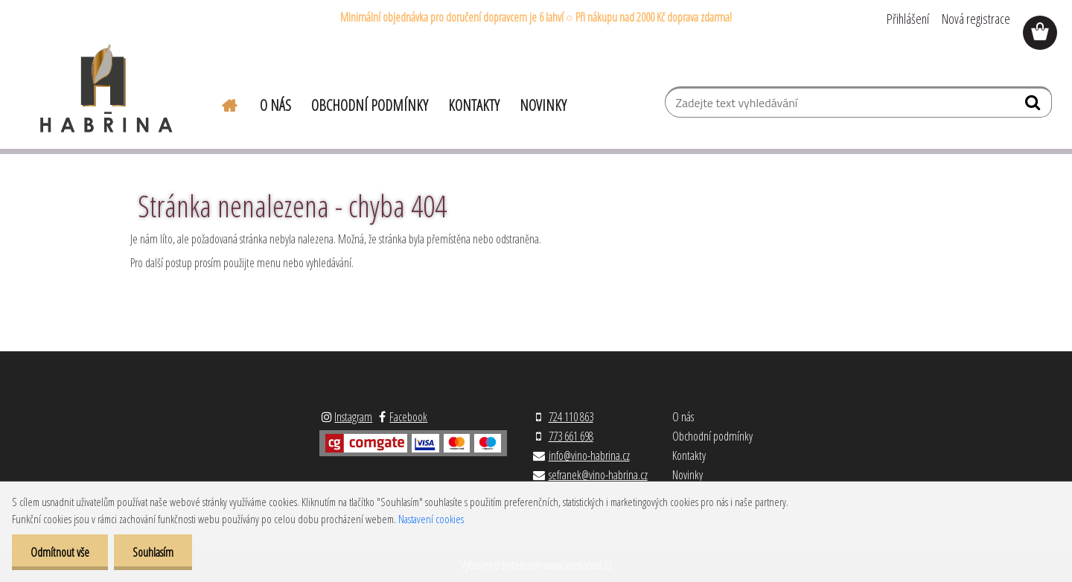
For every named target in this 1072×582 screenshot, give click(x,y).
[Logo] (106, 88)
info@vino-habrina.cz (589, 455)
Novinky (543, 105)
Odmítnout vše (60, 552)
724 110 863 (571, 417)
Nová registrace (976, 19)
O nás (275, 105)
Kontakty (474, 105)
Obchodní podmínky (369, 105)
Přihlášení (908, 19)
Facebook (408, 417)
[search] (1034, 106)
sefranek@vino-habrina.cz (598, 475)
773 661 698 (571, 436)
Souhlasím (153, 552)
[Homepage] (220, 103)
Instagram (353, 417)
